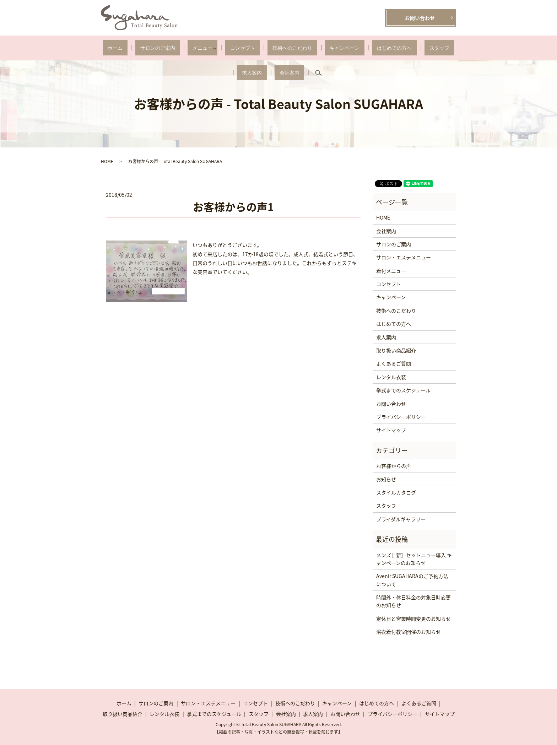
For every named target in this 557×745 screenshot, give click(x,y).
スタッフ (372, 48)
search (452, 48)
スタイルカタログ (396, 492)
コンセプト (214, 48)
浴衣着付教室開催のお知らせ (408, 631)
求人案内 (400, 48)
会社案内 (428, 48)
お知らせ (386, 479)
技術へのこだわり (254, 48)
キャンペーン (297, 48)
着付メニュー (391, 270)
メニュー (179, 48)
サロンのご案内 (143, 48)
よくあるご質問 (393, 363)
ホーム (110, 48)
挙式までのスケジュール (403, 390)
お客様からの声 (393, 465)
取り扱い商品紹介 (396, 350)
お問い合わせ (420, 17)
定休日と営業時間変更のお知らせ (413, 618)
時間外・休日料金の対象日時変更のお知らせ (413, 601)
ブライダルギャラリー (401, 519)
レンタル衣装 (391, 376)
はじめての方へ (337, 48)
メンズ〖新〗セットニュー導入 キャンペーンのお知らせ (414, 558)
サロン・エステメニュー (403, 257)
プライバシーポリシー (401, 416)
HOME (107, 161)
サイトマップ (391, 429)
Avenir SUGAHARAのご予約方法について (412, 579)
